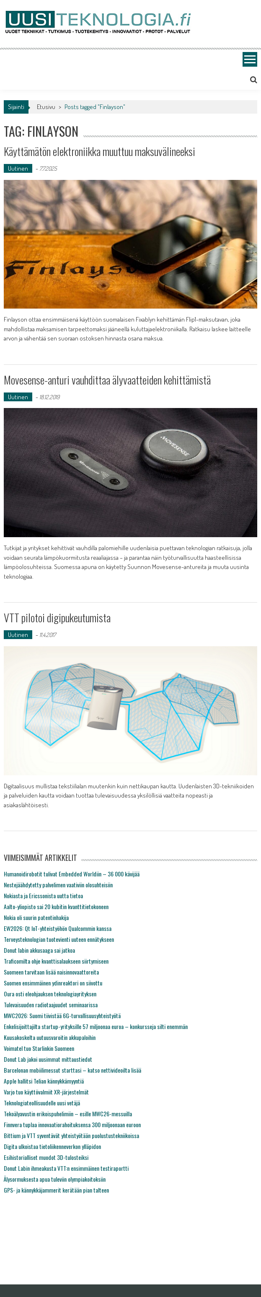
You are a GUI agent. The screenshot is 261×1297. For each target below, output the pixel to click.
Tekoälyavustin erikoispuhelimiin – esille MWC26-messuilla (68, 1113)
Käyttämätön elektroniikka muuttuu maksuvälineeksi (99, 151)
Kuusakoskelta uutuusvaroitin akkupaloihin (50, 1037)
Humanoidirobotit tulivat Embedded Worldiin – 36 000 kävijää (72, 873)
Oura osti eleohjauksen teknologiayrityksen (50, 993)
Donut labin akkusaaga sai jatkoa (39, 950)
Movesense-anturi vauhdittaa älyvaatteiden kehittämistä (107, 380)
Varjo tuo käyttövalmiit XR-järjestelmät (46, 1091)
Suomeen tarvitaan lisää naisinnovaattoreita (51, 971)
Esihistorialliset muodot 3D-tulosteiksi (46, 1157)
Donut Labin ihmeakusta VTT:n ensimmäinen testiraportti (66, 1168)
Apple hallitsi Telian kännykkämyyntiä (44, 1080)
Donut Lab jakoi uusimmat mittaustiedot (48, 1059)
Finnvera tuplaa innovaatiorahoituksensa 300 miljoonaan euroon (72, 1124)
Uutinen (18, 168)
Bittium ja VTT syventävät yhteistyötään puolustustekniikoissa (71, 1135)
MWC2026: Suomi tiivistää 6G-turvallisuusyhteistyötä (62, 1015)
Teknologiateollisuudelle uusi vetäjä (42, 1102)
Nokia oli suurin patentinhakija (36, 917)
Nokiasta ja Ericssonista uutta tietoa (43, 895)
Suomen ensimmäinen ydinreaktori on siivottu (53, 982)
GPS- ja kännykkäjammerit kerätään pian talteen (56, 1189)
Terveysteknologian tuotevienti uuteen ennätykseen (59, 939)
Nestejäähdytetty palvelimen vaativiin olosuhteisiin (58, 884)
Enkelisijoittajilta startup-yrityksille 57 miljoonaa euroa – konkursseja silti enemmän (96, 1026)
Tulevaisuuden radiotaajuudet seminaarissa (51, 1004)
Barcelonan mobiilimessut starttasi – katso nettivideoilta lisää (72, 1070)
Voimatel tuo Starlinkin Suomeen (39, 1048)
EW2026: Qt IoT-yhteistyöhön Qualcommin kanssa (57, 928)
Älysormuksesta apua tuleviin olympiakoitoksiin (55, 1179)
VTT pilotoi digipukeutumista (57, 617)
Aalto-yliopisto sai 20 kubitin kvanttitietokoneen (56, 906)
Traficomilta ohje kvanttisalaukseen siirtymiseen (56, 961)
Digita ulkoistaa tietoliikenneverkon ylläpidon (52, 1146)
